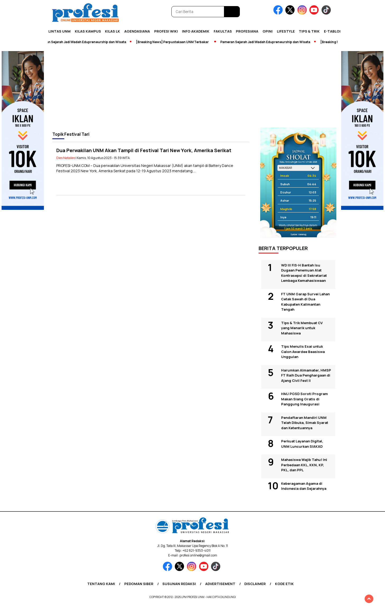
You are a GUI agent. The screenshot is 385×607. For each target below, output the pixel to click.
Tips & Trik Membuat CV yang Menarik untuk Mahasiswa (302, 328)
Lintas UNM (59, 31)
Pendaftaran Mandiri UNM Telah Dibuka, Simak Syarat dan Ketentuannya (304, 422)
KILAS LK (112, 31)
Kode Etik (284, 583)
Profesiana (247, 31)
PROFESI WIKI (166, 31)
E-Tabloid (333, 31)
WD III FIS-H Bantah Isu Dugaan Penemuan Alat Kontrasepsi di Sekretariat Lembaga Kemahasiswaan (304, 273)
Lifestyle (286, 31)
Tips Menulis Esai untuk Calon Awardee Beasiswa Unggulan (303, 351)
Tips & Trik (309, 31)
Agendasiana (137, 31)
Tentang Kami (101, 583)
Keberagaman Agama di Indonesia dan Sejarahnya (303, 486)
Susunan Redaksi (179, 583)
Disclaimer (255, 583)
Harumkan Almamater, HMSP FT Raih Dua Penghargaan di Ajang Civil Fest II (306, 375)
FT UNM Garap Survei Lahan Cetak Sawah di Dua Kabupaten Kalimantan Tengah (305, 302)
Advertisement (220, 583)
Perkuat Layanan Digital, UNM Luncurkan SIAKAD (302, 444)
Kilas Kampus (88, 31)
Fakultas (223, 31)
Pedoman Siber (138, 583)
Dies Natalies (65, 158)
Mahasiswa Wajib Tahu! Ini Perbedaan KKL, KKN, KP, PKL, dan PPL (304, 464)
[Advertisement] (192, 88)
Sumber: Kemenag (298, 234)
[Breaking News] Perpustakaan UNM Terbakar (174, 42)
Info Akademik (195, 31)
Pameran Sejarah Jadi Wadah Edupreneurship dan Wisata (84, 42)
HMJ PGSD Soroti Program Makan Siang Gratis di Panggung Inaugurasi (304, 398)
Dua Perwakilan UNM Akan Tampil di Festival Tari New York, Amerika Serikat (143, 150)
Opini (268, 31)
